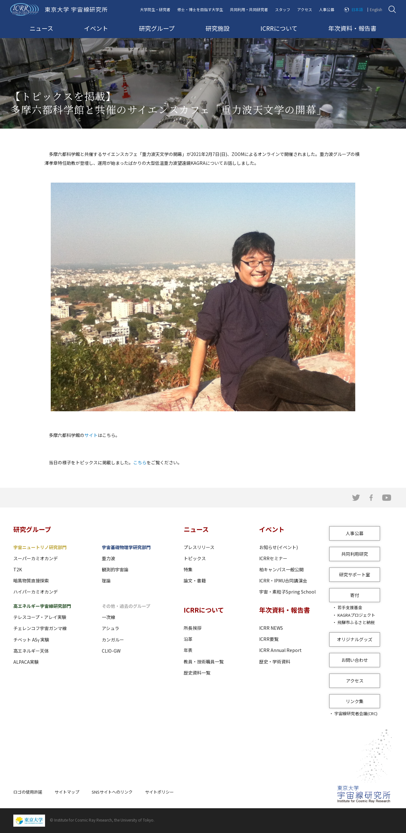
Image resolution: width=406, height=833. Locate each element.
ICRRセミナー (273, 558)
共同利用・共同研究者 (249, 9)
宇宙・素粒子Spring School (287, 591)
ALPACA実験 (26, 662)
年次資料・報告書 (352, 28)
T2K (17, 569)
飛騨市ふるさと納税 (356, 622)
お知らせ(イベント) (278, 547)
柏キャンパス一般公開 (281, 569)
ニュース (41, 28)
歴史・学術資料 (274, 661)
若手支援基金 (349, 607)
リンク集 (354, 701)
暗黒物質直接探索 (31, 580)
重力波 (108, 558)
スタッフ (282, 9)
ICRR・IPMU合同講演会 (283, 580)
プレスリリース (199, 547)
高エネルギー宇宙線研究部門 (42, 606)
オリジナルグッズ (354, 639)
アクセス (304, 9)
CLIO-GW (111, 651)
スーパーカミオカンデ (35, 558)
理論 (106, 580)
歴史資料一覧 (197, 672)
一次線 (108, 617)
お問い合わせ (354, 660)
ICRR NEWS (271, 628)
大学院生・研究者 (155, 9)
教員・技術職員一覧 (204, 661)
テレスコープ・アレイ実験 (39, 617)
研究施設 (218, 28)
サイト (91, 435)
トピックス (195, 558)
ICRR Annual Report (280, 650)
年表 (188, 650)
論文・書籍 (195, 580)
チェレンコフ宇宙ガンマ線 (40, 628)
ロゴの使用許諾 (27, 792)
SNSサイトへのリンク (112, 792)
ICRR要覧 (268, 639)
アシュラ (110, 628)
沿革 (188, 639)
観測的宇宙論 (115, 569)
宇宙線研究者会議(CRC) (355, 713)
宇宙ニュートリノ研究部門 (40, 547)
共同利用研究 (354, 554)
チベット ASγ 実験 (31, 639)
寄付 (354, 595)
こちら (140, 462)
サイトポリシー (159, 792)
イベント (96, 28)
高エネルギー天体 (31, 651)
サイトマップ (67, 792)
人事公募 (326, 9)
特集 (188, 569)
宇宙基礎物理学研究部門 (126, 547)
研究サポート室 (354, 574)
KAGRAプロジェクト (356, 615)
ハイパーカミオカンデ (35, 591)
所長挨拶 (192, 628)
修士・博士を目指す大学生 (200, 9)
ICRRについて (279, 28)
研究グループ (157, 28)
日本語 (357, 9)
